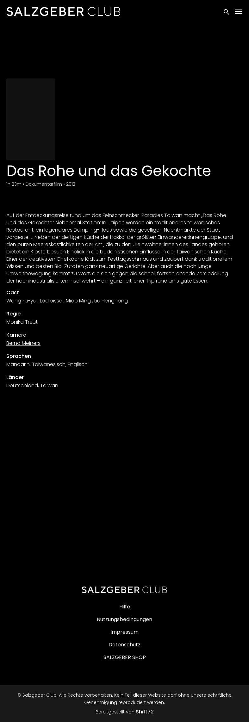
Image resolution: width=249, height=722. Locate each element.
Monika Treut (22, 322)
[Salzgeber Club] (125, 590)
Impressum (124, 632)
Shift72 (145, 711)
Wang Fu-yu (21, 300)
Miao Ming (78, 300)
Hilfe (124, 606)
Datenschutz (124, 644)
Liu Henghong (111, 300)
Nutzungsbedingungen (124, 619)
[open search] (227, 11)
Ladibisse (51, 300)
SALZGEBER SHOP (124, 657)
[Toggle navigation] (239, 12)
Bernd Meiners (23, 343)
